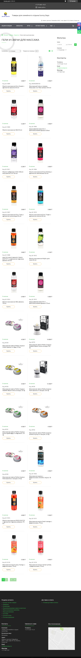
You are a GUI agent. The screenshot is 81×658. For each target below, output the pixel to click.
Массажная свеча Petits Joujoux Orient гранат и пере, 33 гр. (13, 346)
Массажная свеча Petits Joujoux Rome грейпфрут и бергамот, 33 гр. (13, 433)
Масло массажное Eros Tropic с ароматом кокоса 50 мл (40, 215)
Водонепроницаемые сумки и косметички (14, 608)
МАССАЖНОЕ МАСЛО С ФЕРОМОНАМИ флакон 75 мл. (39, 302)
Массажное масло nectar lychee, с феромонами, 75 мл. (40, 565)
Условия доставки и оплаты (50, 602)
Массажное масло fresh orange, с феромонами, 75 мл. (40, 522)
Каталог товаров (8, 35)
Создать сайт (7, 1)
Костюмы (5, 613)
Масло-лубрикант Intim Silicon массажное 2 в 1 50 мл (12, 172)
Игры (28, 25)
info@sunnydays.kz (62, 68)
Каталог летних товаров (9, 602)
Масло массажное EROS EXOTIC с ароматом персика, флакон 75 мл (13, 522)
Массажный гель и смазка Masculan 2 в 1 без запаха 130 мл (40, 87)
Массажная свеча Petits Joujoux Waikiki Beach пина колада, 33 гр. (13, 389)
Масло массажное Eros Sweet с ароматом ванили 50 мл (13, 87)
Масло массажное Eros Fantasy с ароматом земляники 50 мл (40, 172)
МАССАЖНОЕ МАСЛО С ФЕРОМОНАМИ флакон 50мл (39, 129)
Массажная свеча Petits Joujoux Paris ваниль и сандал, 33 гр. (13, 477)
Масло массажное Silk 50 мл (12, 130)
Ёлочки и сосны (7, 615)
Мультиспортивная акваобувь (11, 610)
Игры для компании (8, 611)
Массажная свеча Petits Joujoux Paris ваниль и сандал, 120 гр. (40, 389)
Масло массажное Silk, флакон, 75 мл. (13, 302)
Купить (9, 91)
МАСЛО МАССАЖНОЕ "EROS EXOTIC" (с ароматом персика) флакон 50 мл (13, 259)
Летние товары (40, 25)
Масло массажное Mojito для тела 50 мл (39, 259)
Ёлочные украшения (8, 617)
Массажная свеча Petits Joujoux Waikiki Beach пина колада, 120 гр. (40, 346)
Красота (16, 35)
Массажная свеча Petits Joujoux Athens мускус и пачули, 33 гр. (40, 433)
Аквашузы (19, 25)
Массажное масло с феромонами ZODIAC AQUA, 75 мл (40, 477)
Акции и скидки (7, 25)
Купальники (6, 606)
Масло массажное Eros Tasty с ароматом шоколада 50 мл (13, 215)
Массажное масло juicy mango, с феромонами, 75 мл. (13, 565)
